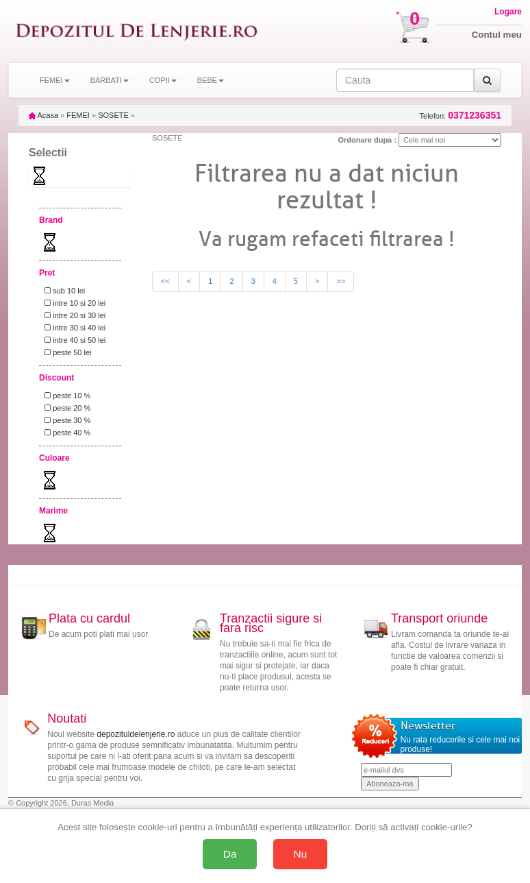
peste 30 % (65, 420)
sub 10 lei (62, 291)
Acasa (43, 115)
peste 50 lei (65, 352)
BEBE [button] (210, 80)
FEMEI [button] (55, 80)
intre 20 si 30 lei (72, 315)
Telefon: (460, 115)
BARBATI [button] (109, 80)
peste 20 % (65, 408)
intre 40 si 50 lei (72, 340)
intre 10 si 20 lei (72, 303)
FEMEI (78, 115)
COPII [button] (163, 80)
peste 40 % (65, 432)
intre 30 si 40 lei (72, 328)
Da (230, 854)
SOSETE (113, 115)
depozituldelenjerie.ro (136, 734)
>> (340, 281)
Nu (300, 854)
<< (165, 281)
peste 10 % (65, 395)
